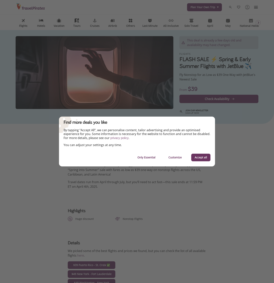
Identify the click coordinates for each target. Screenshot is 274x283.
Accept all (201, 157)
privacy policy (119, 138)
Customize (175, 157)
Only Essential (146, 157)
